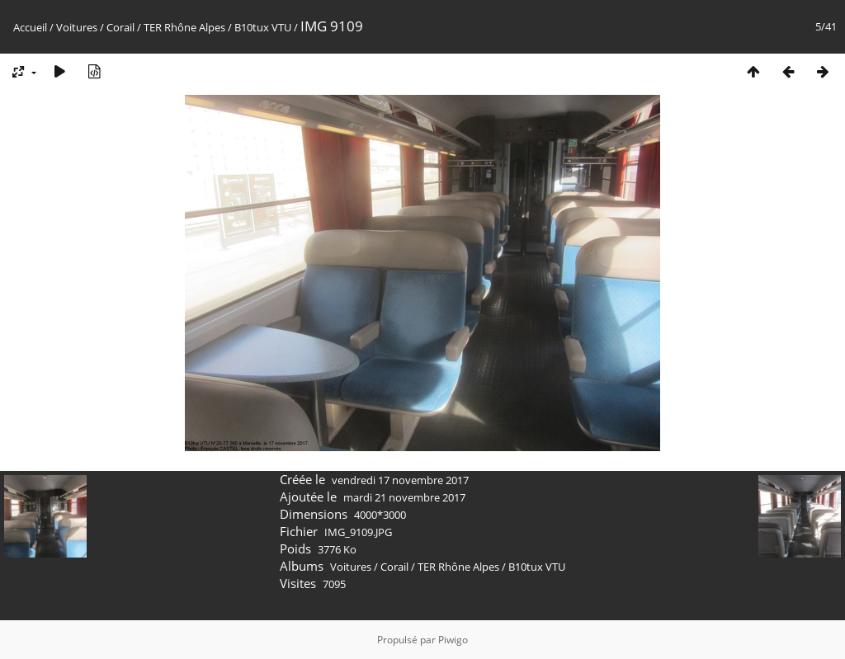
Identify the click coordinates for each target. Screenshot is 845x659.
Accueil (30, 27)
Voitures (76, 27)
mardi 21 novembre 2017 (404, 497)
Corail (120, 27)
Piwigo (453, 640)
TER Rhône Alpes (184, 27)
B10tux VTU (262, 27)
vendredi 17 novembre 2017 (400, 480)
